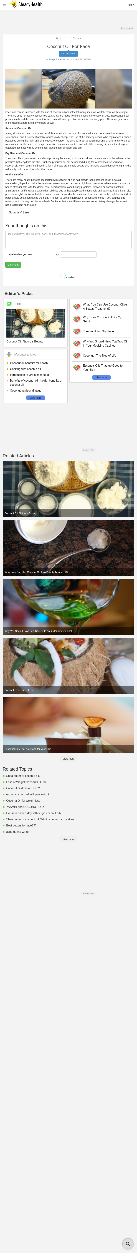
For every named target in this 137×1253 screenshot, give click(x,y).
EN (131, 4)
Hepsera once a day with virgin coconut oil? (33, 813)
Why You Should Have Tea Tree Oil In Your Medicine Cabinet (105, 343)
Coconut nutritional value (25, 390)
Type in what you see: (20, 254)
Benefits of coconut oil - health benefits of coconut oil (36, 382)
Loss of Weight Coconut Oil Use (26, 782)
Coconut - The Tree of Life (99, 355)
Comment (13, 264)
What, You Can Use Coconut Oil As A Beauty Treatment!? (105, 306)
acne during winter (18, 831)
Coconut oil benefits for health (29, 363)
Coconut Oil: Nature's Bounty (24, 341)
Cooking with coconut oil (25, 368)
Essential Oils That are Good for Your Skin (103, 367)
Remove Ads (127, 28)
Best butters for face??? (21, 825)
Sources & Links (19, 212)
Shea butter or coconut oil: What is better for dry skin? (40, 819)
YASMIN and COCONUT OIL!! (25, 806)
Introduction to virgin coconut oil (30, 374)
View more (36, 397)
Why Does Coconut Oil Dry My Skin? (102, 319)
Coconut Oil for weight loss (23, 800)
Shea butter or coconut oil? (23, 775)
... (67, 38)
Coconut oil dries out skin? (23, 788)
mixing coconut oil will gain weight (27, 794)
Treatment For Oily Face (98, 331)
